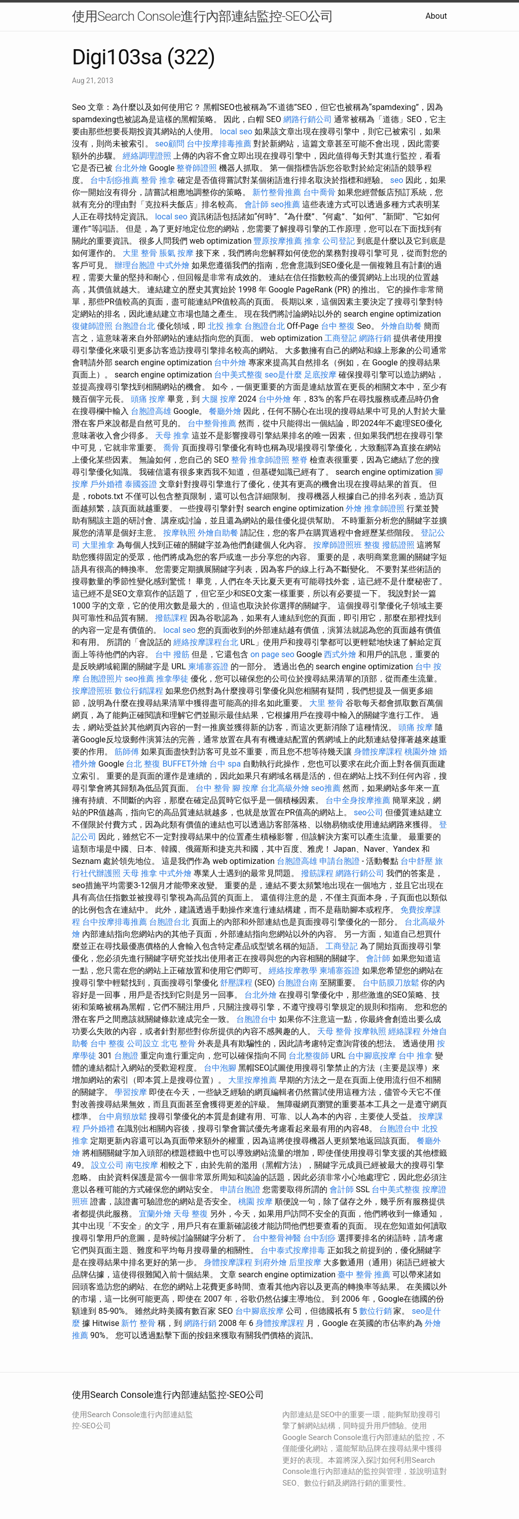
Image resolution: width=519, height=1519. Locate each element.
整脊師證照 (196, 168)
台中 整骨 (213, 788)
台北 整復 (143, 764)
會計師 (256, 204)
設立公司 (107, 1165)
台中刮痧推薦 (114, 180)
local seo (236, 131)
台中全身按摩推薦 (357, 800)
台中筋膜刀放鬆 (390, 983)
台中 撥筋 (172, 654)
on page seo (272, 654)
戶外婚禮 (106, 484)
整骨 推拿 (158, 180)
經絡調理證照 (147, 156)
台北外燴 (131, 168)
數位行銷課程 (139, 691)
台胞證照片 (102, 678)
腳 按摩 (245, 788)
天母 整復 (190, 1214)
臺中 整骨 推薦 (364, 1274)
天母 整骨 (334, 1031)
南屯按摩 (142, 1165)
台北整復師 (308, 1055)
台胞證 (126, 1055)
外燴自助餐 (401, 326)
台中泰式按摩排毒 (293, 1250)
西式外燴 (340, 654)
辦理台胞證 (135, 265)
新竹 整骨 (138, 1323)
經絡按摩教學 (293, 970)
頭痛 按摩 (148, 399)
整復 (372, 545)
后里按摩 (305, 1262)
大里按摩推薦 (252, 1080)
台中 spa (225, 764)
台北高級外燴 (285, 788)
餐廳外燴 (225, 411)
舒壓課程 (236, 983)
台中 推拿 (415, 1055)
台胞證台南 (297, 983)
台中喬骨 (319, 192)
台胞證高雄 (151, 411)
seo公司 (368, 812)
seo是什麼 (283, 374)
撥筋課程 (171, 618)
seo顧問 (169, 143)
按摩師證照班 (337, 545)
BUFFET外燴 (184, 764)
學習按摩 (131, 1092)
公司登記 (338, 241)
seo (396, 180)
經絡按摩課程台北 (205, 642)
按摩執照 (179, 533)
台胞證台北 (135, 326)
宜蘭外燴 (155, 1214)
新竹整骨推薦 (276, 192)
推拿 (312, 241)
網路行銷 (375, 338)
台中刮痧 (319, 1238)
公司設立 (143, 1043)
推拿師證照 (269, 460)
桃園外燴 (420, 751)
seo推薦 (285, 204)
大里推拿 (98, 545)
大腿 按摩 (219, 399)
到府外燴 (270, 1262)
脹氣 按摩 (176, 253)
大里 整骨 (140, 253)
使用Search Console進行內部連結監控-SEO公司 (202, 16)
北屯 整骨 (178, 1043)
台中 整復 (338, 326)
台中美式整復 (238, 374)
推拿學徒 (172, 678)
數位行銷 (375, 1311)
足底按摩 (320, 374)
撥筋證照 (398, 545)
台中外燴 (230, 362)
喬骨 (171, 447)
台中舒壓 (416, 861)
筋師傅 (127, 751)
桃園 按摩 (255, 1201)
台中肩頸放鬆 (122, 1116)
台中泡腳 (220, 1068)
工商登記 (340, 338)
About (436, 16)
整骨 (239, 460)
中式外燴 (173, 265)
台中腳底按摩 (372, 1055)
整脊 (299, 460)
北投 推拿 (225, 326)
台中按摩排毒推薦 (219, 143)
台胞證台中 (256, 1019)
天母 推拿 (172, 435)
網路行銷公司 (307, 119)
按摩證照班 (92, 691)
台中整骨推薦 (212, 423)
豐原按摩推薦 (277, 241)
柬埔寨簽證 (208, 666)
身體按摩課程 (378, 751)
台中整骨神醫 (276, 1238)
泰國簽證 (141, 484)
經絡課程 (404, 1031)
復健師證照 (92, 326)
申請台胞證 (339, 861)
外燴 (354, 508)
